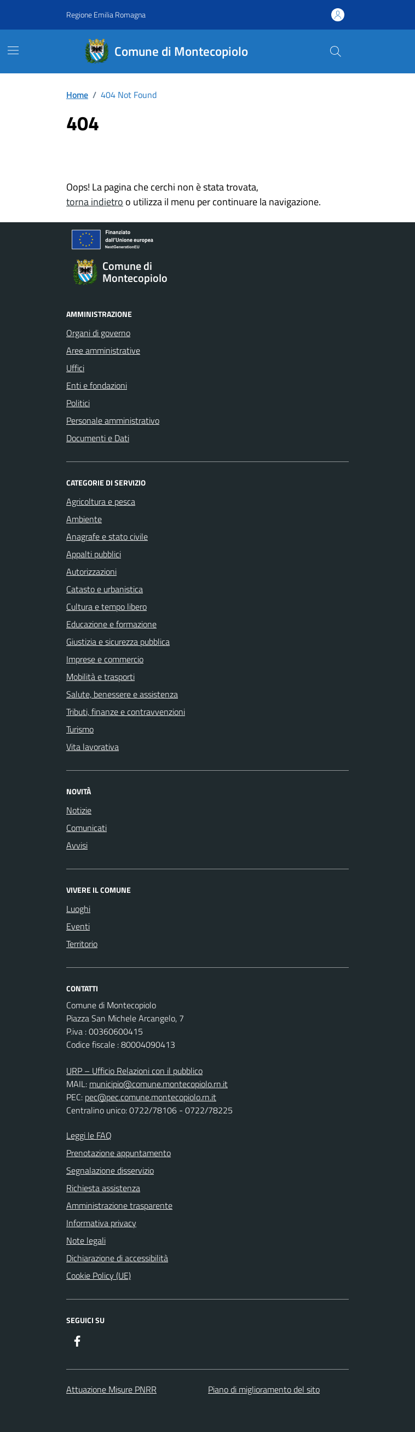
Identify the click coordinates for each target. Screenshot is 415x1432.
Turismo (80, 729)
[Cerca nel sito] (335, 51)
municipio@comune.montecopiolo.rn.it (158, 1083)
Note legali (86, 1240)
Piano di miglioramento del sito (264, 1389)
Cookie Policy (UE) (98, 1275)
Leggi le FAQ (89, 1135)
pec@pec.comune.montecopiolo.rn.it (150, 1097)
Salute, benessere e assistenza (122, 694)
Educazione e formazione (111, 624)
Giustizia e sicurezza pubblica (118, 641)
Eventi (78, 926)
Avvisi (77, 845)
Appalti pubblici (93, 554)
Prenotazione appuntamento (118, 1152)
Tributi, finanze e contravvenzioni (125, 711)
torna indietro (94, 201)
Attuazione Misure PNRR (111, 1389)
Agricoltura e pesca (100, 501)
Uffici (75, 367)
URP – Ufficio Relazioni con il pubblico (134, 1070)
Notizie (78, 810)
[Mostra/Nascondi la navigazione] (13, 50)
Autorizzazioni (91, 571)
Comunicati (86, 827)
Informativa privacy (101, 1222)
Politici (78, 402)
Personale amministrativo (112, 420)
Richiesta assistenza (103, 1187)
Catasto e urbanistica (104, 589)
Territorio (81, 943)
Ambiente (84, 519)
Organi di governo (98, 332)
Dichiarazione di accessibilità (117, 1257)
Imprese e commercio (104, 659)
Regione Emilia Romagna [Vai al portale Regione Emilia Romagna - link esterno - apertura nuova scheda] (106, 14)
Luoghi (78, 908)
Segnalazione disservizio (110, 1170)
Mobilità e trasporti (100, 676)
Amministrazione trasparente (119, 1205)
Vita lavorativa (92, 746)
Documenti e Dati (97, 437)
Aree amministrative (103, 350)
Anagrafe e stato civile (107, 536)
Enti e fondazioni (96, 385)
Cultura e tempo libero (106, 606)
